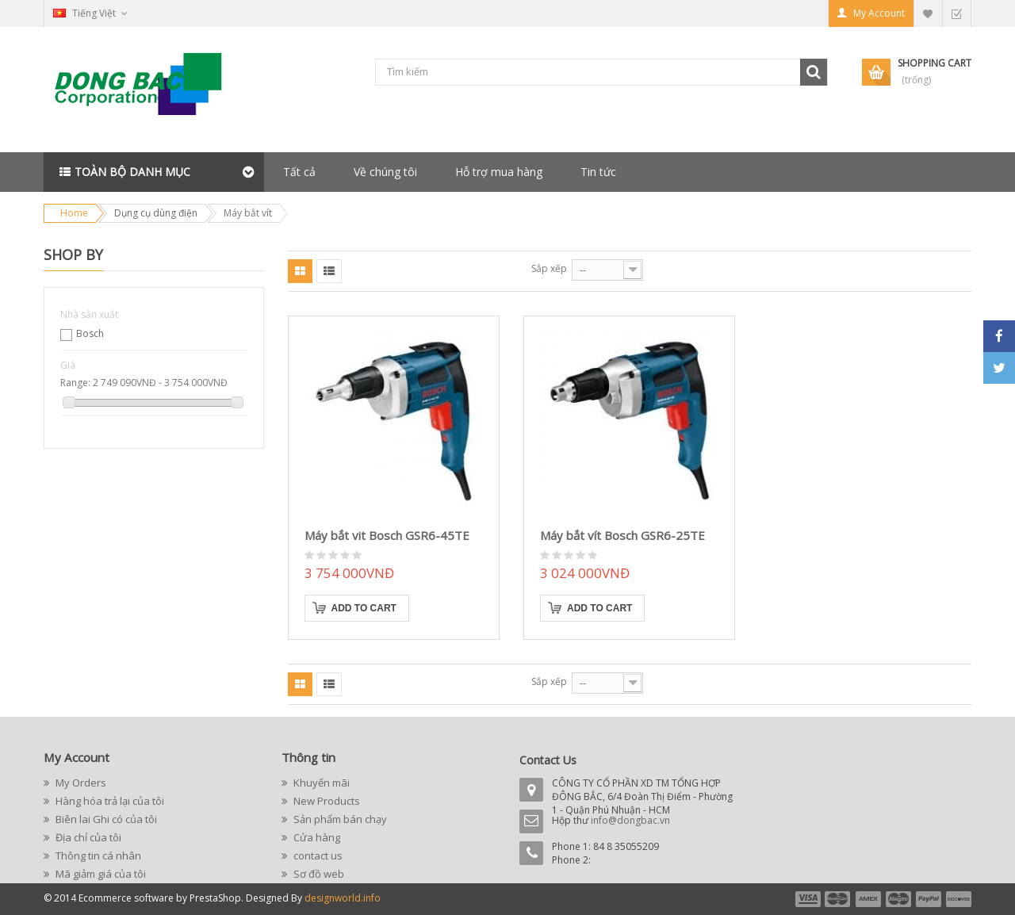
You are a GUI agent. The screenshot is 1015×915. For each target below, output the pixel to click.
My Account (879, 13)
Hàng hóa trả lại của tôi (108, 801)
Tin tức (598, 171)
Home (74, 213)
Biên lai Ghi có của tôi (105, 819)
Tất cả (299, 171)
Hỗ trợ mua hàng (498, 171)
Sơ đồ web (317, 874)
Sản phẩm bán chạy (339, 819)
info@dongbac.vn (630, 820)
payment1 (807, 899)
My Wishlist (928, 13)
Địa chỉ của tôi (87, 837)
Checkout (956, 13)
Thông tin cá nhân (97, 855)
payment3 (869, 899)
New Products (325, 801)
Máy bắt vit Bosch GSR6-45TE (386, 535)
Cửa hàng (315, 837)
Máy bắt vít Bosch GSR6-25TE (622, 535)
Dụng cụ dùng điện (155, 213)
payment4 (900, 899)
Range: (75, 382)
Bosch (90, 333)
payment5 (928, 899)
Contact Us (547, 760)
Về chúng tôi (385, 171)
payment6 (957, 899)
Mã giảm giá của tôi (99, 874)
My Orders (79, 782)
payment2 (838, 899)
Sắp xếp (549, 268)
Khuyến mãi (320, 782)
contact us (317, 855)
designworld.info (342, 898)
